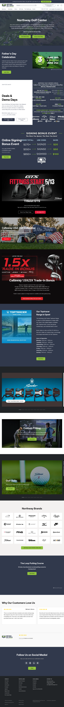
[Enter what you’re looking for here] (26, 5)
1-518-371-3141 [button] (44, 9)
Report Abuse (21, 704)
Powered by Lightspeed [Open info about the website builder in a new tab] (51, 700)
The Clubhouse (27, 9)
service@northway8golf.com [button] (55, 9)
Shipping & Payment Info (9, 702)
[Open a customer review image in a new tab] (7, 637)
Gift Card (21, 9)
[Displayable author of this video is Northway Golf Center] (56, 69)
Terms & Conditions (8, 700)
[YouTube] (37, 663)
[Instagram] (30, 663)
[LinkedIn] (33, 663)
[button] (46, 2)
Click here (21, 638)
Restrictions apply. (6, 152)
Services (4, 9)
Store (16, 9)
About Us (6, 704)
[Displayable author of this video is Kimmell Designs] (57, 587)
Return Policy (21, 702)
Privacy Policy (21, 700)
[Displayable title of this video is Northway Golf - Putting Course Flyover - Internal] (32, 582)
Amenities (10, 9)
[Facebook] (26, 663)
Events (34, 9)
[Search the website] (35, 5)
